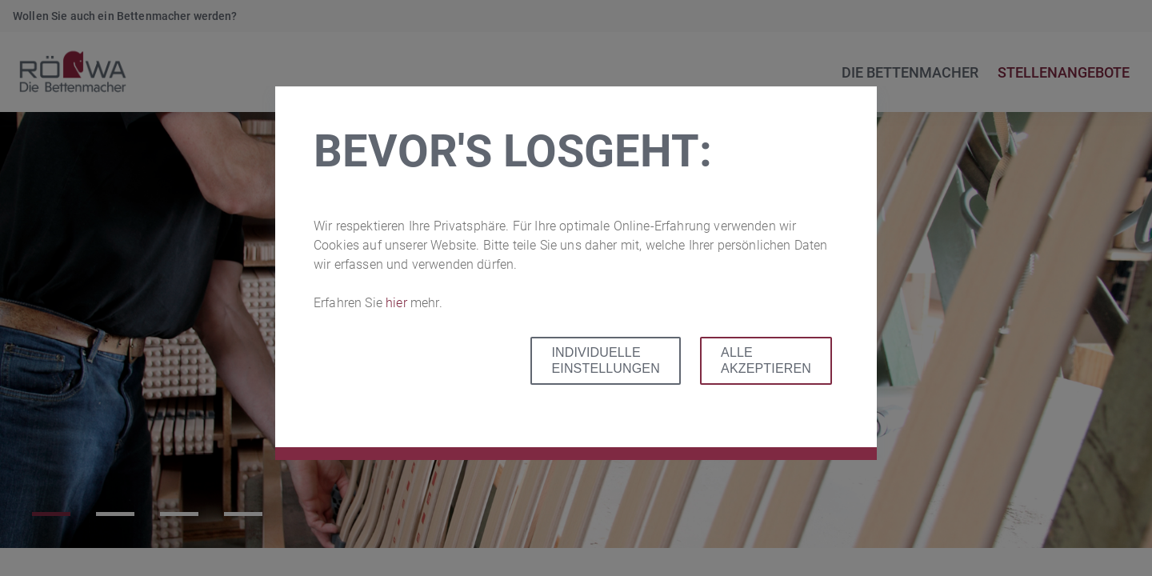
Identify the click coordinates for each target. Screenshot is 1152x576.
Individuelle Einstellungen (605, 360)
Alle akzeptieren (766, 360)
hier (398, 302)
